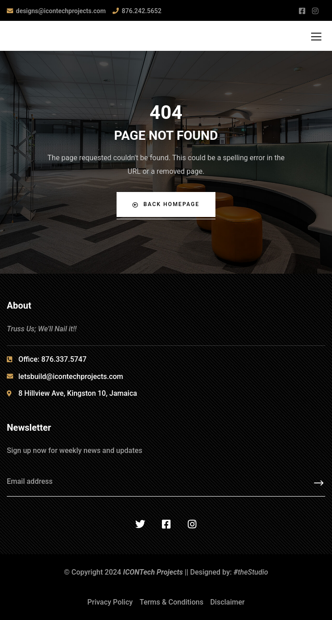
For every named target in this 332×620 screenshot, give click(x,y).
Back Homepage (166, 204)
